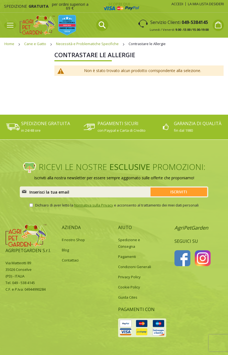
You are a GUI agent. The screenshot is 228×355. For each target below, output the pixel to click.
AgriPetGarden (191, 227)
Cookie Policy (129, 287)
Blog (65, 249)
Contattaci (70, 260)
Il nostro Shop (73, 239)
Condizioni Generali (134, 266)
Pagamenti (127, 256)
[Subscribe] (179, 192)
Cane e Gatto (35, 43)
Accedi (177, 3)
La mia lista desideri (206, 3)
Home (9, 43)
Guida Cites (127, 297)
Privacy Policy (129, 276)
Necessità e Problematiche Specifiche (87, 43)
